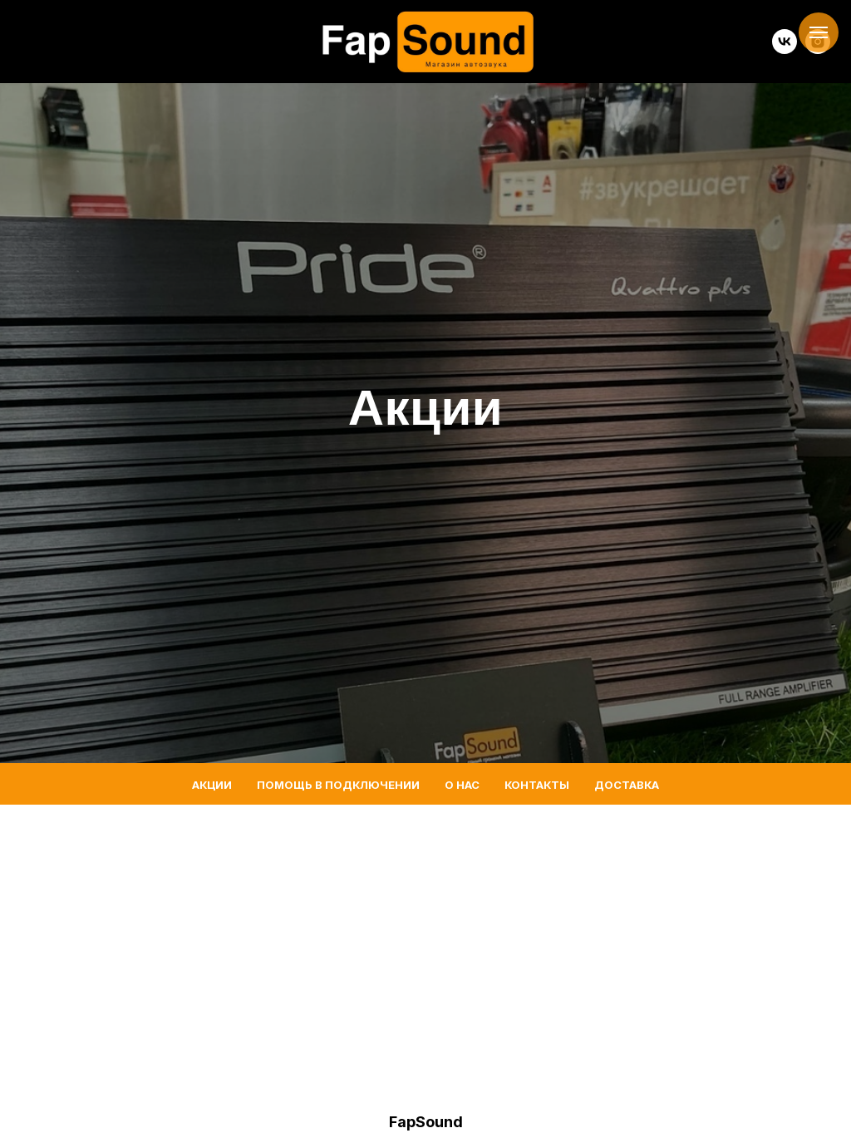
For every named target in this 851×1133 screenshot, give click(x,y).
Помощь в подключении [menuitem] (338, 784)
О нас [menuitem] (462, 784)
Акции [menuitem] (212, 784)
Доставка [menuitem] (626, 784)
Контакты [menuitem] (536, 784)
